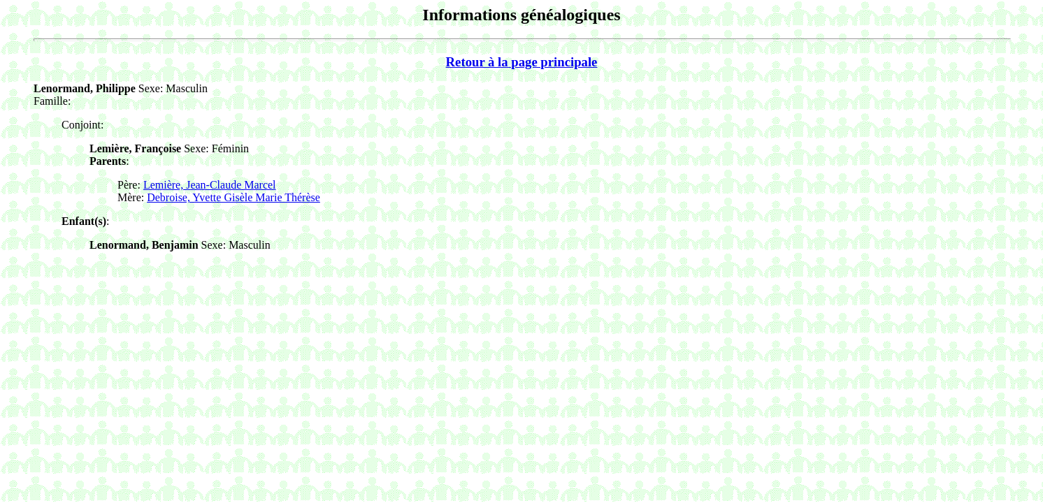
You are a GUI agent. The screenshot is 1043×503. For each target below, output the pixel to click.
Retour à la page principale (522, 61)
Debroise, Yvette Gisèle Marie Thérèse (233, 197)
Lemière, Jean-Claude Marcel (209, 185)
